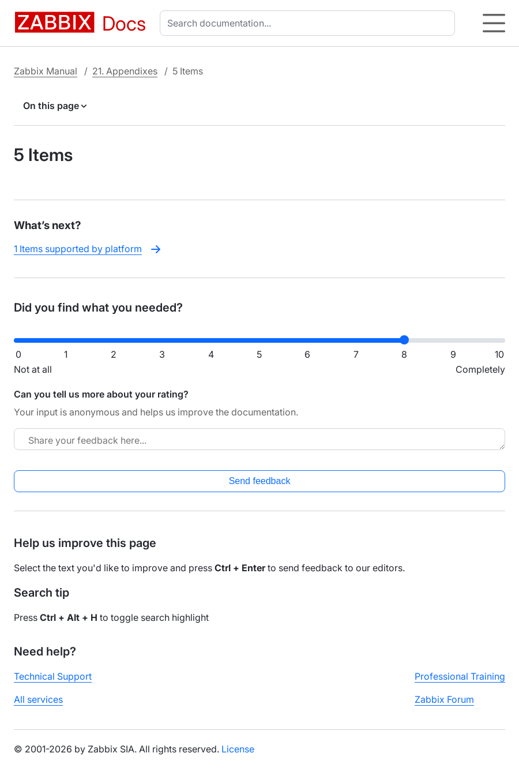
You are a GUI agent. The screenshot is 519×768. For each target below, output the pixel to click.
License (237, 749)
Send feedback (260, 481)
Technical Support (53, 676)
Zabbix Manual (45, 71)
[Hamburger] (494, 23)
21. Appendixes (124, 71)
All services (38, 699)
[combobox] (310, 23)
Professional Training (460, 676)
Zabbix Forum (444, 699)
